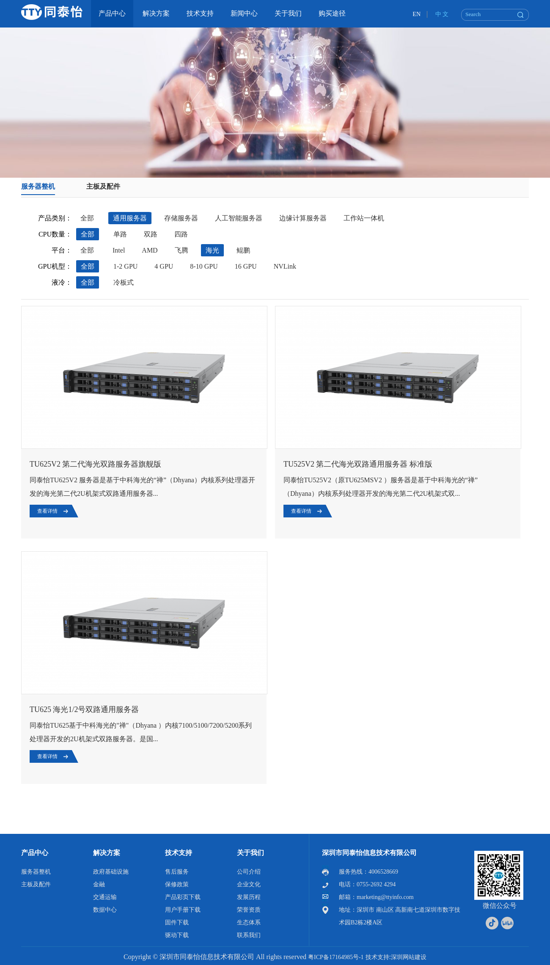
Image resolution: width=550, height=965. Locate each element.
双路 (150, 234)
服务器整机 (38, 186)
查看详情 (47, 511)
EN (416, 14)
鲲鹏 (243, 250)
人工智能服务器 (238, 218)
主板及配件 (103, 186)
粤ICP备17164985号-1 (335, 957)
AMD (149, 250)
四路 (181, 234)
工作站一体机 (364, 218)
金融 (99, 884)
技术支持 (178, 852)
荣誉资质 (249, 910)
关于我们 (250, 852)
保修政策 (177, 884)
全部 (87, 218)
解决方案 (106, 852)
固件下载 (177, 922)
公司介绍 (249, 872)
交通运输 (105, 897)
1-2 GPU (125, 266)
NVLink (285, 266)
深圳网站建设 (408, 957)
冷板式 (123, 282)
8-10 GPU (203, 266)
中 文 (442, 14)
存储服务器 (181, 218)
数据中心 (105, 910)
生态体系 (249, 922)
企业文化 (249, 884)
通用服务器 (130, 218)
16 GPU (246, 266)
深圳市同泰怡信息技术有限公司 (369, 852)
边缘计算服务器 (303, 218)
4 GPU (163, 266)
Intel (119, 250)
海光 (212, 250)
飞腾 (181, 250)
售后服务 (177, 872)
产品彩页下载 (183, 897)
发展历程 (249, 897)
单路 (120, 234)
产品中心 (34, 852)
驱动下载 (177, 935)
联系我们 (249, 935)
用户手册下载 (183, 910)
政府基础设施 (111, 872)
